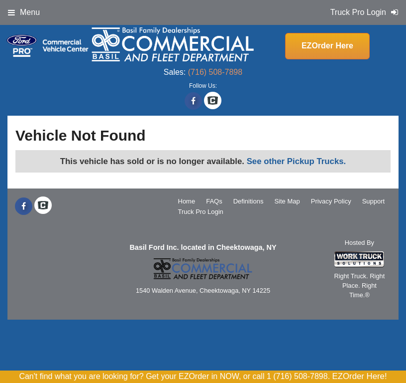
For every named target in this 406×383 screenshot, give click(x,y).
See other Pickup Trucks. (296, 161)
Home (187, 201)
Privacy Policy (331, 201)
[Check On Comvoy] (212, 101)
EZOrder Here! (359, 376)
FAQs (214, 201)
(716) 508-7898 (215, 72)
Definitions (248, 201)
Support (373, 201)
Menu (24, 12)
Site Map (287, 201)
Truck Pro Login (200, 211)
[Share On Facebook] (193, 101)
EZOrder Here (327, 45)
